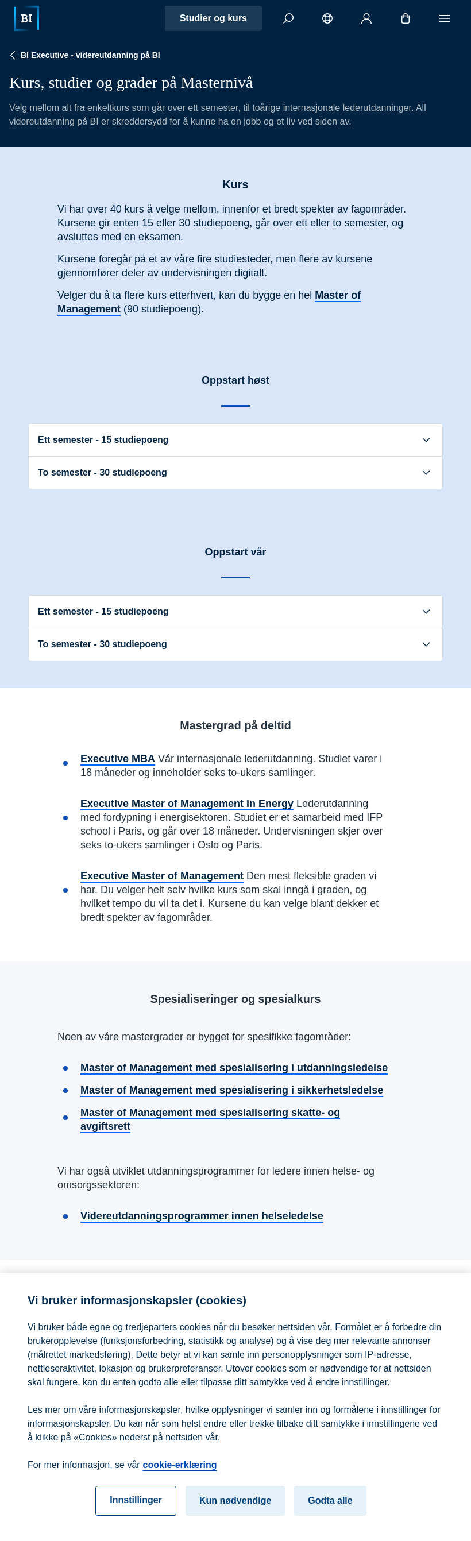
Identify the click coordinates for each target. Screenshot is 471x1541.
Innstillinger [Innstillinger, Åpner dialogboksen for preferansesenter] (136, 1514)
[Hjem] (26, 18)
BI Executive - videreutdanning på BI (83, 55)
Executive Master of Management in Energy (187, 803)
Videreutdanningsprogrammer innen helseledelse (201, 1216)
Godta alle (330, 1514)
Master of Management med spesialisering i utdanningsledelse (234, 1067)
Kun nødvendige (235, 1514)
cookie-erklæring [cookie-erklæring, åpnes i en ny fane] (180, 1479)
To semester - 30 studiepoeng (235, 473)
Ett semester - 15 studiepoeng (235, 440)
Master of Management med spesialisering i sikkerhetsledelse (231, 1090)
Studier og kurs (213, 18)
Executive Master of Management (162, 876)
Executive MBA (117, 758)
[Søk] (288, 18)
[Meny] (444, 18)
